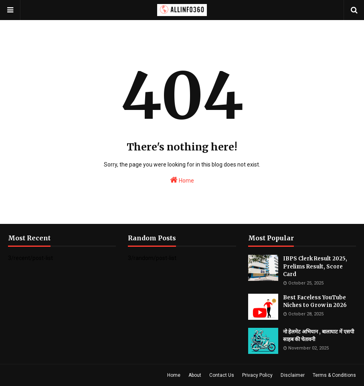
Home (182, 180)
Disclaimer (293, 375)
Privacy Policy (257, 375)
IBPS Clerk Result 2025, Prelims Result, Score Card (315, 266)
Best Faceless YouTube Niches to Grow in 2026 (315, 301)
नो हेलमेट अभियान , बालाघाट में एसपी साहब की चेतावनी (318, 335)
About (194, 375)
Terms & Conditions (334, 375)
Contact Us (221, 375)
